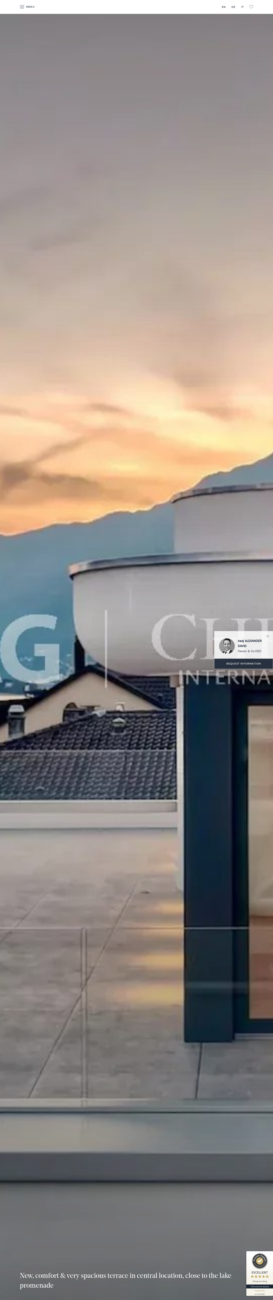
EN (224, 6)
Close (268, 636)
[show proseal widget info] (259, 1292)
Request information (243, 663)
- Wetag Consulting (136, 7)
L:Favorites (251, 7)
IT (242, 6)
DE (233, 6)
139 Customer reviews (259, 1286)
